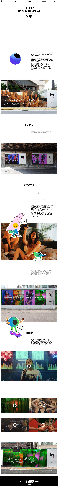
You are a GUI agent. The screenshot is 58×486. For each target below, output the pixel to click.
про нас (15, 1)
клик (45, 199)
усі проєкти (29, 1)
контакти (44, 1)
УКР (56, 1)
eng (54, 1)
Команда (20, 481)
